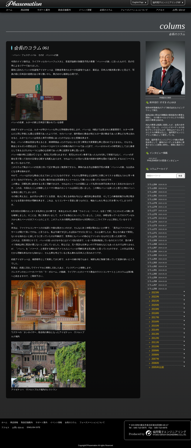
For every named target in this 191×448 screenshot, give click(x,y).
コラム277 (152, 210)
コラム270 (152, 236)
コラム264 (152, 259)
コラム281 (152, 195)
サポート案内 (43, 10)
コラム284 (152, 184)
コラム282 (152, 192)
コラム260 (152, 274)
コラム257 (152, 285)
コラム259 (152, 277)
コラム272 (152, 229)
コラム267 (152, 247)
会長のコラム (106, 10)
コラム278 (152, 207)
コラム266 (152, 251)
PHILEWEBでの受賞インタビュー (163, 160)
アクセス (160, 10)
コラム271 (152, 233)
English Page (138, 2)
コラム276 (152, 214)
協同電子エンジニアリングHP (166, 2)
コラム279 (152, 203)
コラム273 (152, 225)
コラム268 (152, 244)
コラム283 (152, 188)
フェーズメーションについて (134, 10)
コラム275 (152, 218)
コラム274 (152, 221)
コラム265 (152, 255)
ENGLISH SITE (33, 427)
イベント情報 (85, 10)
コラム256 (152, 288)
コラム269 (152, 240)
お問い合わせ (178, 10)
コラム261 (152, 270)
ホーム (9, 10)
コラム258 (152, 281)
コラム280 (152, 199)
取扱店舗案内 (64, 10)
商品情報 (25, 10)
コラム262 (152, 266)
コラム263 (152, 262)
